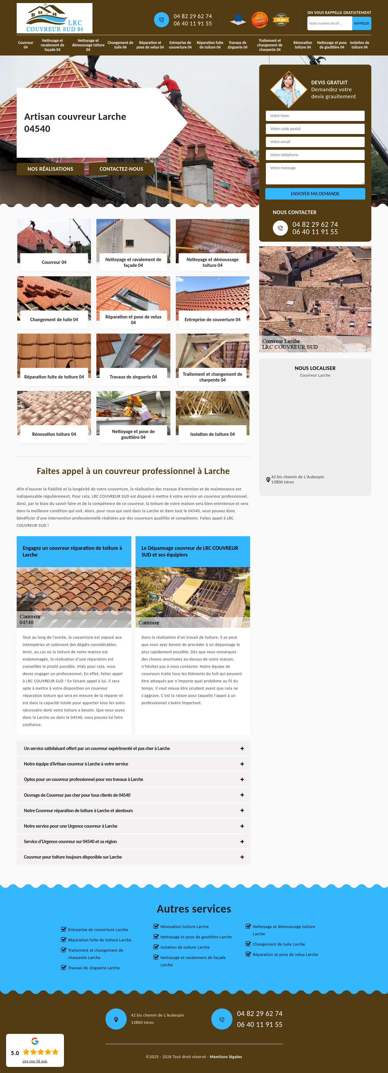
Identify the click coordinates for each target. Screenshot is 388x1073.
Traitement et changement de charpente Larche (95, 954)
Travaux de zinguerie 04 (238, 44)
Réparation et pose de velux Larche (285, 954)
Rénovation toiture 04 (302, 44)
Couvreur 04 (25, 44)
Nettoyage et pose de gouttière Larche (196, 937)
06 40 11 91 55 (193, 23)
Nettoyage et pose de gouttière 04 (332, 44)
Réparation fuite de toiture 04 (210, 44)
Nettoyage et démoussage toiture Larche (284, 930)
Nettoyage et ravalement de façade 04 (52, 45)
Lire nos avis (34, 1061)
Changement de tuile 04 (120, 44)
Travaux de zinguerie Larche (94, 967)
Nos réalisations (50, 169)
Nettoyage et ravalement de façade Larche (193, 961)
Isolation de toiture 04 (359, 44)
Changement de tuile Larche (279, 944)
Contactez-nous (121, 169)
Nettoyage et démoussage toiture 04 (88, 45)
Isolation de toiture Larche (185, 947)
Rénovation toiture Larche (185, 926)
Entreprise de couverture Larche (98, 929)
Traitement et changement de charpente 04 (270, 45)
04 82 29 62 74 (193, 16)
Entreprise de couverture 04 (180, 44)
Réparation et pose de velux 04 (150, 44)
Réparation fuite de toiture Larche (100, 940)
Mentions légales (226, 1056)
